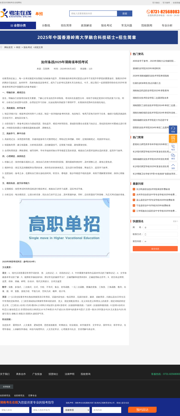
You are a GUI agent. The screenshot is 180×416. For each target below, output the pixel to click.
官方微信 (156, 3)
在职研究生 (5, 395)
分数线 (46, 25)
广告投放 (37, 374)
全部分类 (20, 25)
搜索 (124, 13)
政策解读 (86, 25)
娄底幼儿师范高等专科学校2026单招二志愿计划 (155, 144)
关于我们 (5, 374)
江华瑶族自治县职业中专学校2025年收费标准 (157, 211)
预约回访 (142, 409)
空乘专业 (32, 395)
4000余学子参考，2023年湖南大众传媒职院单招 (155, 61)
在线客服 (176, 3)
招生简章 (66, 25)
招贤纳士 (53, 374)
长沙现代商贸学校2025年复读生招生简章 (152, 151)
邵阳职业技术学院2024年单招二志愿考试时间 (154, 127)
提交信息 (155, 249)
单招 (39, 14)
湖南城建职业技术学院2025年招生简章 (151, 159)
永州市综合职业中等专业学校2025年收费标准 (157, 194)
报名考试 (106, 25)
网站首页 (8, 47)
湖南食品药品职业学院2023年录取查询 (151, 90)
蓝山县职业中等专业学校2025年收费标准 (155, 200)
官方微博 (166, 3)
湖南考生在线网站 (14, 2)
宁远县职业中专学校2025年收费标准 (153, 205)
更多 (175, 221)
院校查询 (85, 374)
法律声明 (69, 374)
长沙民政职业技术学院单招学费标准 (153, 189)
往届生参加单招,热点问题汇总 (147, 83)
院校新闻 (146, 25)
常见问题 (126, 25)
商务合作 (21, 374)
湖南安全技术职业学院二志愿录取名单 (150, 98)
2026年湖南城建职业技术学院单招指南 (151, 76)
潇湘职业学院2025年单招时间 (146, 68)
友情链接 (6, 387)
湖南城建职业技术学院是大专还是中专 (150, 120)
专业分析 (167, 25)
